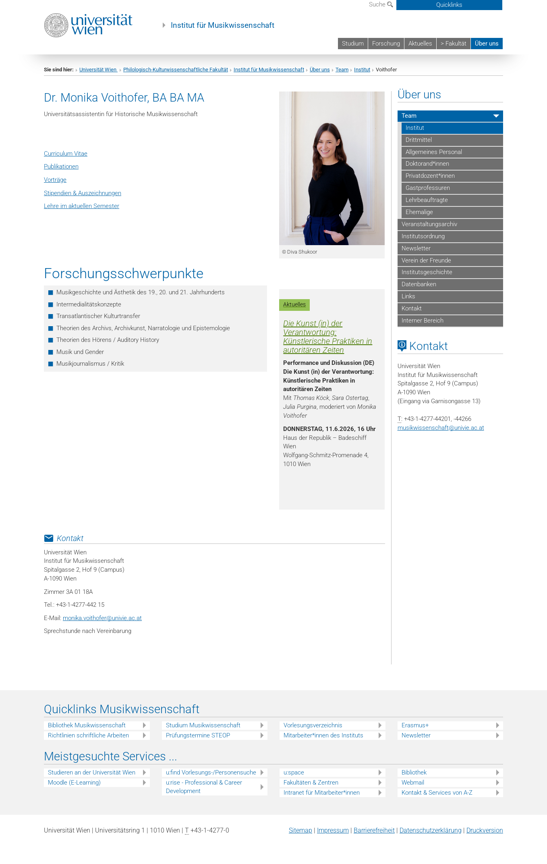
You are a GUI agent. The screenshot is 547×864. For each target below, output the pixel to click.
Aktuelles (420, 43)
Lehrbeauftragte (427, 200)
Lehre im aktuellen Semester (81, 206)
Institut (362, 70)
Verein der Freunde (426, 260)
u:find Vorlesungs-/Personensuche (211, 772)
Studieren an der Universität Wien (91, 772)
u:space (294, 772)
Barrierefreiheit (374, 830)
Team (342, 70)
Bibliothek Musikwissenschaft (87, 725)
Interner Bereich (422, 320)
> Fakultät (453, 43)
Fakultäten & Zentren (311, 782)
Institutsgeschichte (427, 272)
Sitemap (300, 830)
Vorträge (55, 179)
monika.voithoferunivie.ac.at (102, 618)
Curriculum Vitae (65, 153)
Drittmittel (419, 140)
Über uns (487, 43)
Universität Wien (98, 70)
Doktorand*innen (427, 163)
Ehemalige (419, 212)
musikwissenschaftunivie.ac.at (441, 427)
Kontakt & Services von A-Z (437, 792)
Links (408, 296)
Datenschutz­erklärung (431, 830)
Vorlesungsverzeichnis (313, 725)
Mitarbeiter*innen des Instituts (323, 735)
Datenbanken (419, 284)
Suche (381, 4)
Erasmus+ (415, 725)
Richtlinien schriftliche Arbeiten (88, 735)
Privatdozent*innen (430, 175)
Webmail (413, 782)
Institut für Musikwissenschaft (222, 25)
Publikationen (61, 166)
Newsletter (416, 248)
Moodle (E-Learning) (74, 782)
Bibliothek (414, 772)
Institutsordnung (423, 236)
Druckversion (484, 830)
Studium (353, 43)
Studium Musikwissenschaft (203, 725)
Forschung (386, 43)
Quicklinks (449, 4)
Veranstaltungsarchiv (429, 224)
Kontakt (412, 308)
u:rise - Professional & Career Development (204, 787)
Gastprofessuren (428, 188)
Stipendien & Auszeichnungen (82, 193)
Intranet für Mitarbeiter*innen (322, 792)
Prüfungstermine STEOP (198, 735)
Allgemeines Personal (434, 152)
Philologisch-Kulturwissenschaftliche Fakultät (175, 70)
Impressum (333, 830)
